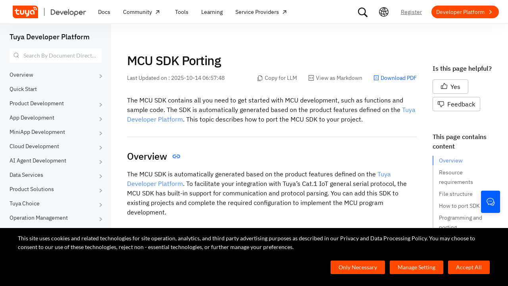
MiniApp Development (37, 131)
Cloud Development (34, 146)
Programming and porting (461, 222)
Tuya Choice (25, 203)
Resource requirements (456, 177)
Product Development (37, 103)
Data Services (26, 174)
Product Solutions (32, 189)
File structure (456, 193)
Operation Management (39, 217)
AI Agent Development (38, 160)
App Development (32, 117)
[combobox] (55, 55)
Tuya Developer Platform (50, 36)
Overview (21, 74)
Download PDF (395, 78)
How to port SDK (459, 205)
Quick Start (23, 89)
